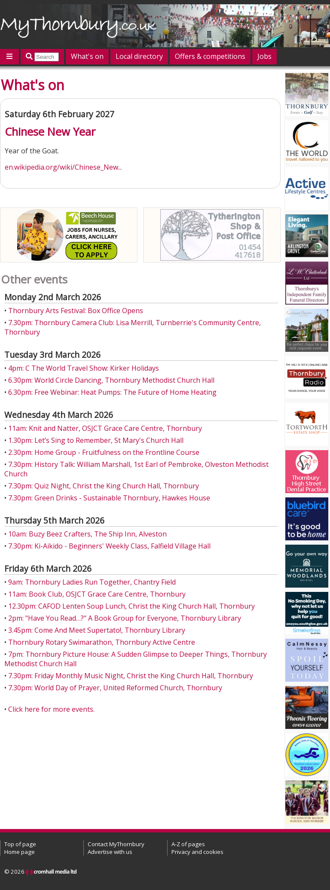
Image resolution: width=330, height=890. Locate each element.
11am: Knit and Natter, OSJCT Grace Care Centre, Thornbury (105, 428)
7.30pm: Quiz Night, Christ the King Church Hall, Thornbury (103, 486)
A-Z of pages (188, 844)
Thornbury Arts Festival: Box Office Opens (75, 310)
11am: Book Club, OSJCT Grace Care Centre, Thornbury (97, 594)
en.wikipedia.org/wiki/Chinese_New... (63, 167)
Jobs (264, 56)
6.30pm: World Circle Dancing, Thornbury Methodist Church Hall (111, 380)
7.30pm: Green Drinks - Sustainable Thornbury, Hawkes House (109, 498)
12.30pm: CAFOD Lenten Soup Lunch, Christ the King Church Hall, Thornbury (131, 606)
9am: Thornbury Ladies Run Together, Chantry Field (92, 582)
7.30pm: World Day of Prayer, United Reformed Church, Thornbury (115, 687)
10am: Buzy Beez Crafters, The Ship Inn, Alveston (87, 534)
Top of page (20, 844)
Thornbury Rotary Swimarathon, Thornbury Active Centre (101, 642)
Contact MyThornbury (116, 844)
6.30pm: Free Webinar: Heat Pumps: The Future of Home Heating (112, 392)
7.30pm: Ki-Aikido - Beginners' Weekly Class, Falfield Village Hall (109, 546)
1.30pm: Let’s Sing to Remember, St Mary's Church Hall (95, 440)
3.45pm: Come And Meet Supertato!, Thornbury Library (96, 630)
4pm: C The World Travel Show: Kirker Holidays (83, 368)
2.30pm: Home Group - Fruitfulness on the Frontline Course (103, 452)
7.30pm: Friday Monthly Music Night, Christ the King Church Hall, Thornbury (130, 675)
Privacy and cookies (197, 852)
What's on (87, 56)
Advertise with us (110, 852)
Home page (19, 852)
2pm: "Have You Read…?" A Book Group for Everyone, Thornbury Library (124, 618)
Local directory (139, 56)
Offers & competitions (210, 56)
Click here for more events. (51, 709)
